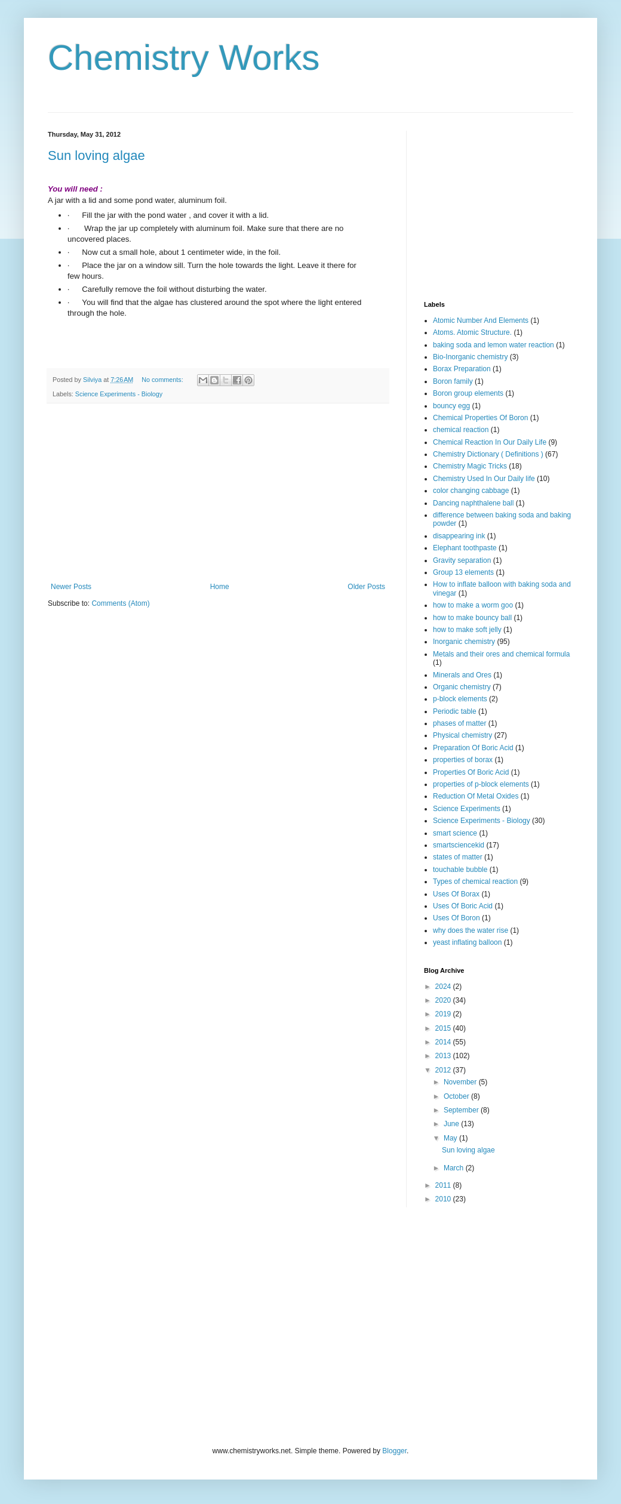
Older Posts (366, 587)
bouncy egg (451, 406)
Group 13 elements (463, 572)
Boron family (453, 381)
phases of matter (459, 723)
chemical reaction (460, 430)
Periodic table (454, 711)
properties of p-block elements (481, 784)
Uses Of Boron (456, 918)
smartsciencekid (458, 845)
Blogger (394, 1451)
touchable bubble (460, 869)
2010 (444, 1199)
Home (219, 587)
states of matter (457, 857)
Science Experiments (466, 809)
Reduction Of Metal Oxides (475, 796)
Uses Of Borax (456, 894)
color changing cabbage (471, 490)
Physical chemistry (462, 735)
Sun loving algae (96, 155)
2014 (444, 1042)
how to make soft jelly (467, 629)
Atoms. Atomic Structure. (472, 332)
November (461, 1082)
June (452, 1124)
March (455, 1168)
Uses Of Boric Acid (463, 906)
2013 (444, 1056)
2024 (444, 986)
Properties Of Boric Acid (471, 772)
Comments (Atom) (120, 603)
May (451, 1138)
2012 (444, 1070)
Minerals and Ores (462, 675)
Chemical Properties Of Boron (480, 418)
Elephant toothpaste (465, 548)
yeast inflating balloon (467, 942)
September (462, 1110)
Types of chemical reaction (475, 881)
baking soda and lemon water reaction (493, 345)
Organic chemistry (462, 687)
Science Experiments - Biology (118, 393)
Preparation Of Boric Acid (473, 748)
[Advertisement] (218, 493)
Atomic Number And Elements (480, 320)
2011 (444, 1185)
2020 (444, 1000)
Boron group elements (468, 393)
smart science (455, 833)
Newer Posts (71, 587)
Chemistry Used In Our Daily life (484, 478)
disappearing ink (459, 536)
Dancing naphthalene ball (473, 503)
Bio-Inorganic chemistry (470, 357)
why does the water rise (470, 930)
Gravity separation (462, 560)
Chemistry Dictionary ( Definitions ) (488, 454)
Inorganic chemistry (464, 641)
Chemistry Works (184, 58)
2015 (444, 1028)
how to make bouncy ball (472, 618)
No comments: (163, 379)
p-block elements (460, 699)
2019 (444, 1014)
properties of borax (463, 760)
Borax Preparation (462, 369)
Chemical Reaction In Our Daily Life (489, 442)
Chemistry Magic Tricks (470, 466)
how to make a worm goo (473, 605)
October (457, 1096)
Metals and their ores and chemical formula (501, 654)
